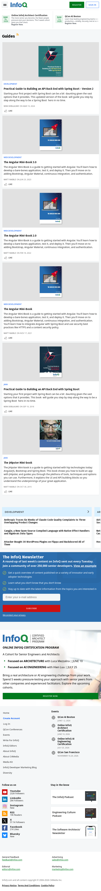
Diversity (7, 772)
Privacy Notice (9, 885)
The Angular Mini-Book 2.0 (20, 235)
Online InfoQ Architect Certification (65, 728)
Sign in (92, 5)
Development (10, 84)
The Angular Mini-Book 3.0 (20, 162)
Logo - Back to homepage (19, 4)
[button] (31, 608)
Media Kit (8, 761)
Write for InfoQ (11, 740)
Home (6, 712)
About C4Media (11, 756)
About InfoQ (9, 751)
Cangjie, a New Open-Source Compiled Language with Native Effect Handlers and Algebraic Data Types (46, 532)
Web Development (13, 157)
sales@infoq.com (60, 860)
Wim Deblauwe (11, 106)
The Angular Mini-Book (18, 309)
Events (6, 734)
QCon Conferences (12, 729)
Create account (11, 718)
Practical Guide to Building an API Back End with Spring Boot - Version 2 (48, 88)
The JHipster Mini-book (18, 462)
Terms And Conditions (29, 885)
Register (76, 5)
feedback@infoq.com (12, 860)
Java (6, 384)
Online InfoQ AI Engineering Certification (66, 742)
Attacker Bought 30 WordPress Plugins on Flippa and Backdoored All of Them (44, 543)
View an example (85, 566)
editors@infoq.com (11, 869)
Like (10, 110)
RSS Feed (18, 34)
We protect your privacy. (14, 615)
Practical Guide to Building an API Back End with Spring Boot (41, 389)
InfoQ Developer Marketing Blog (20, 767)
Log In (6, 723)
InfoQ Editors (10, 745)
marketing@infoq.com (62, 869)
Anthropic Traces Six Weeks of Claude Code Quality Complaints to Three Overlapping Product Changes (44, 521)
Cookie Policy (47, 885)
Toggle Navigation (4, 5)
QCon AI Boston (66, 717)
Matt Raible (10, 179)
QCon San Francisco (69, 752)
